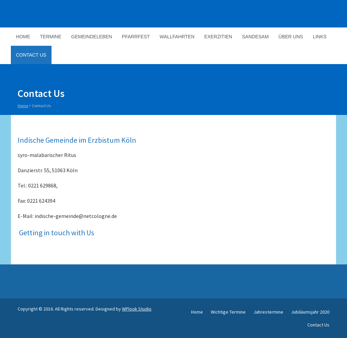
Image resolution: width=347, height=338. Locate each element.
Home (23, 36)
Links (319, 36)
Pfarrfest (136, 36)
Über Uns (291, 36)
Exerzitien (218, 36)
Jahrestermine (268, 312)
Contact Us (31, 55)
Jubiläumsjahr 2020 (310, 312)
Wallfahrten (177, 36)
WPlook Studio (136, 309)
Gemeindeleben (91, 36)
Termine (50, 36)
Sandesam (255, 36)
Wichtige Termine (228, 312)
